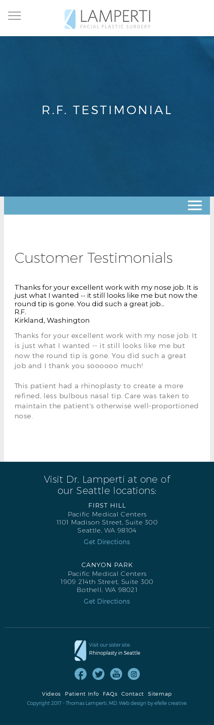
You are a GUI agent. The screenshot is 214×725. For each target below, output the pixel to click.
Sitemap (160, 693)
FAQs (110, 693)
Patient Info (82, 693)
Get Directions (107, 542)
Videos (51, 693)
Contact (132, 693)
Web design (132, 703)
